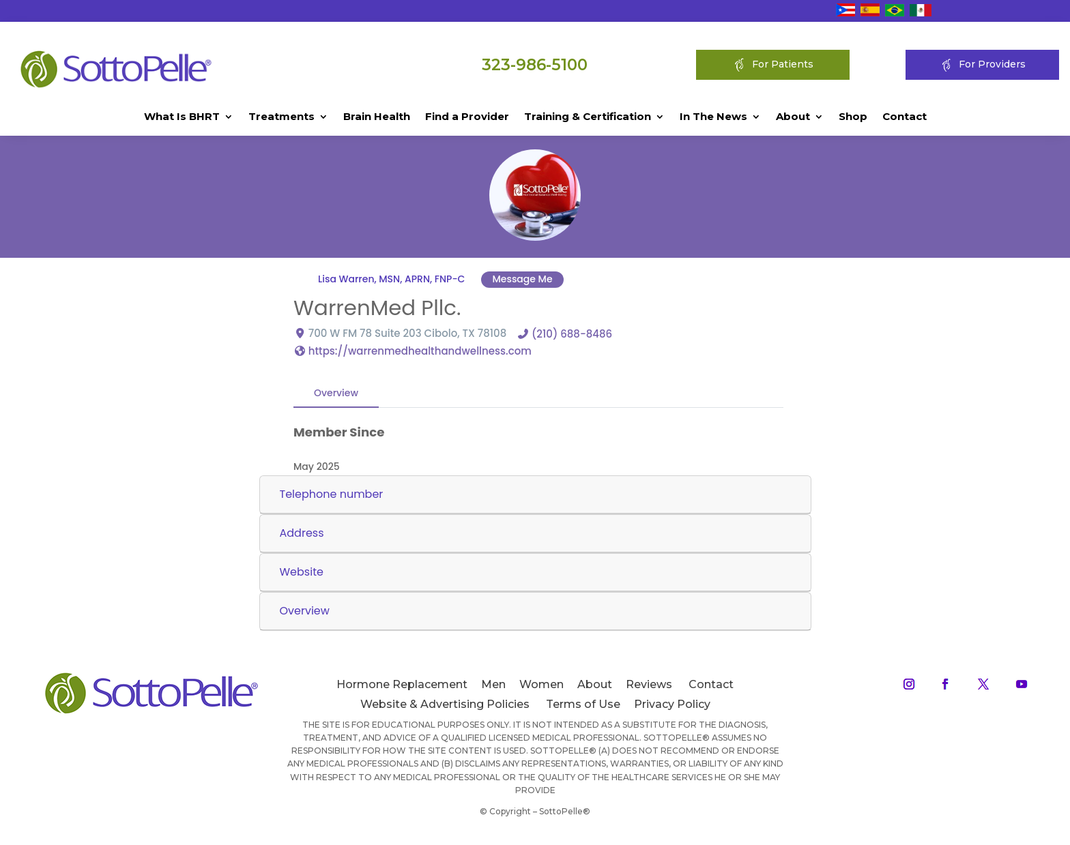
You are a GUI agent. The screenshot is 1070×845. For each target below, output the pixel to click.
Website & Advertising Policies (445, 704)
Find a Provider (467, 117)
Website (301, 572)
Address (302, 533)
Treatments (281, 117)
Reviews (649, 684)
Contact (904, 117)
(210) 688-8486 (572, 333)
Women (541, 684)
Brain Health (376, 117)
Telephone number (332, 494)
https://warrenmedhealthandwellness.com (420, 350)
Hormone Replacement (401, 684)
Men (493, 684)
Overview (336, 392)
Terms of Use (583, 704)
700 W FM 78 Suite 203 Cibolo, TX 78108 (407, 332)
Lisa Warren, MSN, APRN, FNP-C (391, 279)
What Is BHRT (182, 117)
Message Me (522, 279)
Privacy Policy (672, 704)
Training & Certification (587, 117)
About (793, 117)
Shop (853, 117)
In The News (713, 117)
